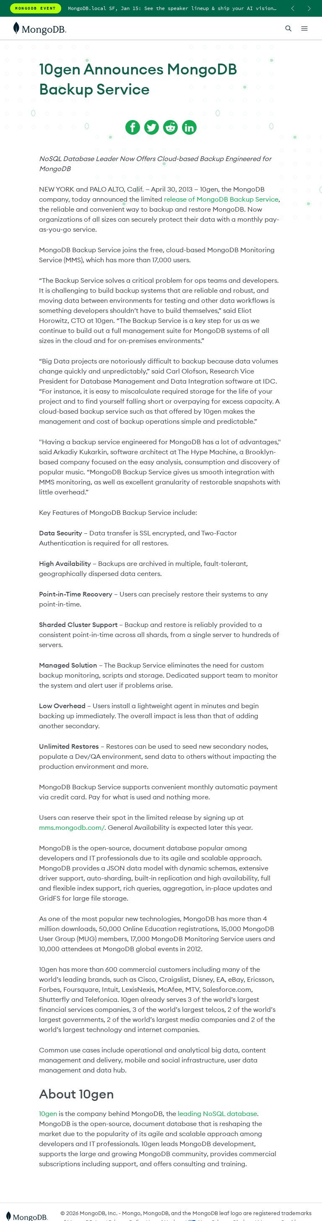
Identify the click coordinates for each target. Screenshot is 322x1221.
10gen (48, 1113)
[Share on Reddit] (170, 127)
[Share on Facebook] (132, 127)
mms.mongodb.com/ (71, 827)
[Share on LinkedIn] (189, 127)
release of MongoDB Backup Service (221, 199)
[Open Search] (288, 28)
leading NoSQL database (217, 1113)
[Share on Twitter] (151, 127)
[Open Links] (304, 28)
